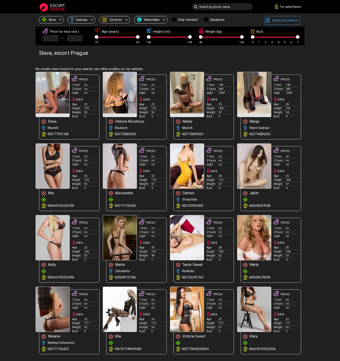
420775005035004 (195, 349)
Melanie (50, 336)
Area (49, 20)
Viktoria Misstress (126, 121)
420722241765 (192, 277)
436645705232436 (60, 206)
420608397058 (259, 206)
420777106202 (125, 206)
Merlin (117, 265)
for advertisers (288, 6)
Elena (48, 121)
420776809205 (125, 134)
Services (112, 20)
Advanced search (282, 20)
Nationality (148, 20)
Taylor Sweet (189, 265)
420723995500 (192, 206)
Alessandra (121, 193)
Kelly (48, 265)
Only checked (188, 20)
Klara (250, 336)
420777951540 (58, 134)
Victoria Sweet (190, 336)
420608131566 (125, 277)
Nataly (184, 121)
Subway (79, 20)
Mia (47, 193)
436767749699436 (127, 349)
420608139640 (259, 277)
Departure (217, 20)
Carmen (185, 193)
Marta (250, 265)
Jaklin (251, 193)
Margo (251, 121)
